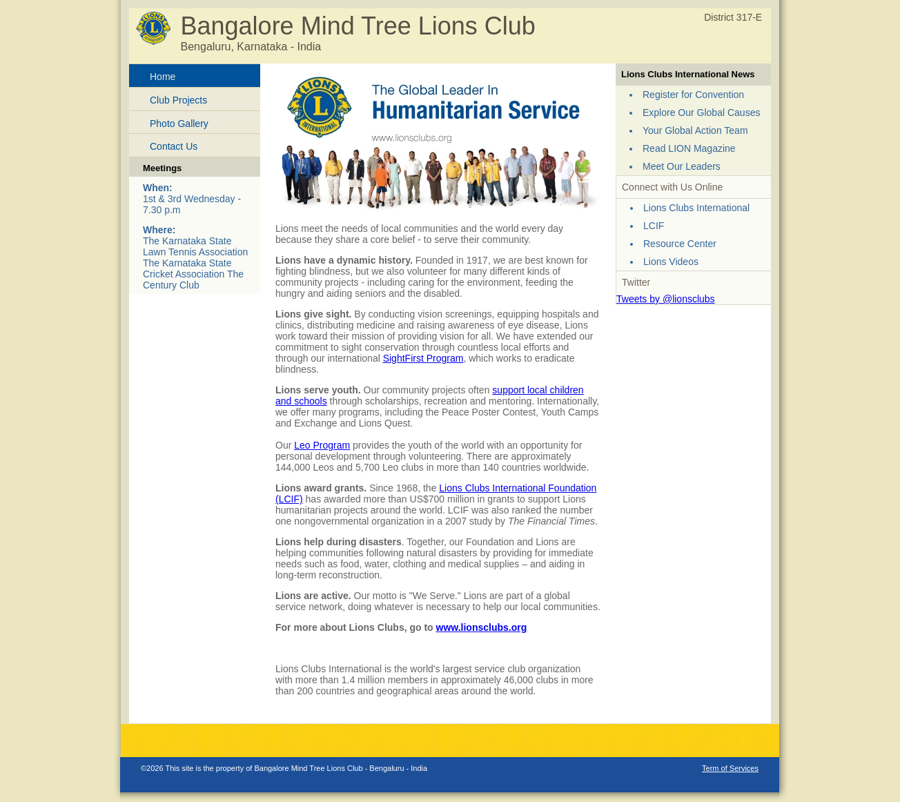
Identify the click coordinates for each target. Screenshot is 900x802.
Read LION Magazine (689, 148)
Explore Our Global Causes (701, 112)
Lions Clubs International (696, 207)
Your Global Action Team (695, 130)
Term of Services (730, 768)
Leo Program (322, 445)
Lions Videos (670, 261)
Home (162, 76)
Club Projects (178, 100)
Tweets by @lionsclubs (665, 298)
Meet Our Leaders (682, 166)
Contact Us (173, 146)
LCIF (653, 225)
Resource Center (679, 243)
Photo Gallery (179, 123)
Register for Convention (693, 94)
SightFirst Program (423, 358)
